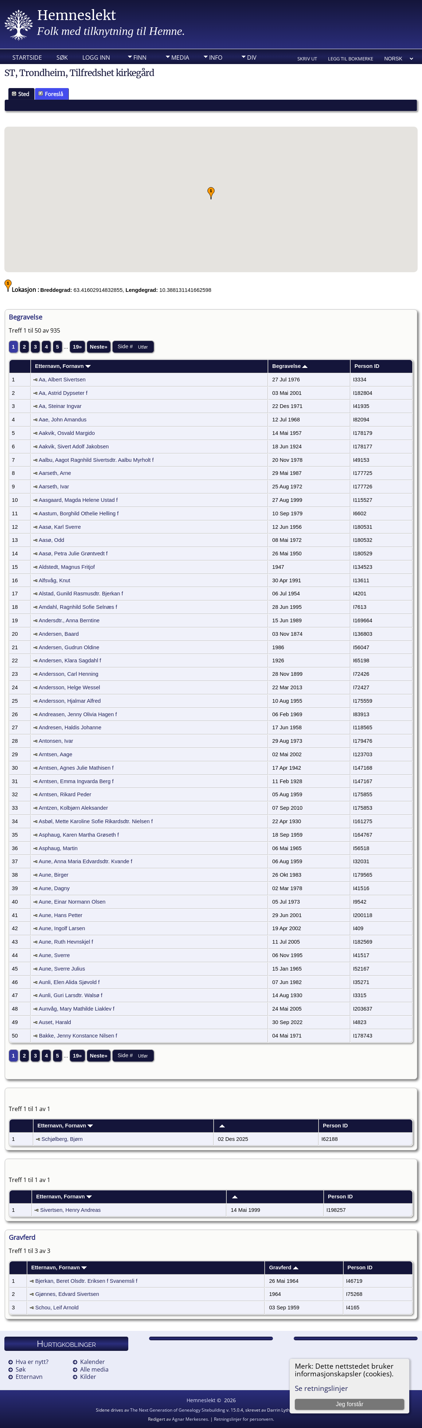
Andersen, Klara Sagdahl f (70, 660)
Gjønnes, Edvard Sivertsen (67, 1294)
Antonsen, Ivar (56, 741)
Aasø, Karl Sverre (60, 527)
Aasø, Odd (51, 540)
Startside (27, 57)
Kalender (92, 1362)
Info (215, 57)
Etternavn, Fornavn (63, 366)
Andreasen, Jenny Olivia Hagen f (78, 714)
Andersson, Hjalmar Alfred (70, 701)
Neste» (99, 347)
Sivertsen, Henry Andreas (70, 1210)
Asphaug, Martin (58, 848)
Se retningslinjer (321, 1388)
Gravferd (283, 1267)
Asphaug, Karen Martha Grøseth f (79, 835)
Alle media (94, 1369)
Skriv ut (307, 58)
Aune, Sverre (54, 955)
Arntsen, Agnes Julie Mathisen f (76, 768)
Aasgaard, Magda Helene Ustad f (78, 500)
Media (180, 57)
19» (77, 347)
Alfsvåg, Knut (54, 580)
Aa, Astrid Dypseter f (63, 393)
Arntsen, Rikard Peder (65, 794)
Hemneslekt (76, 15)
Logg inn (96, 57)
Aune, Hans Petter (60, 915)
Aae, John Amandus (62, 420)
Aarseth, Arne (55, 473)
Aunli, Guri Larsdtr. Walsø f (70, 995)
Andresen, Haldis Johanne (70, 727)
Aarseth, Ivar (54, 486)
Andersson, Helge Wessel (69, 687)
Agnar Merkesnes (190, 1419)
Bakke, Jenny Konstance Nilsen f (78, 1036)
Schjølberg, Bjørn (62, 1139)
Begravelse (290, 366)
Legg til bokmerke (350, 58)
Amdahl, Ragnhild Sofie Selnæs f (78, 607)
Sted (20, 94)
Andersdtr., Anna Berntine (69, 620)
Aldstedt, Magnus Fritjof (67, 567)
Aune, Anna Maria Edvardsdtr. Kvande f (85, 861)
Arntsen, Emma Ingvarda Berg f (76, 781)
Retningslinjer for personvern (243, 1419)
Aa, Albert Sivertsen (62, 379)
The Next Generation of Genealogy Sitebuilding (177, 1410)
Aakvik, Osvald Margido (67, 433)
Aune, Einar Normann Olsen (72, 902)
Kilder (88, 1377)
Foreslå (50, 94)
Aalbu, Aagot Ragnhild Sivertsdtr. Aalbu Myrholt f (96, 460)
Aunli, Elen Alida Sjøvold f (69, 982)
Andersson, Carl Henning (68, 674)
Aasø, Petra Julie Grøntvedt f (73, 553)
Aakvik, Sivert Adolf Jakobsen (74, 446)
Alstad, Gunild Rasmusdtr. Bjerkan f (81, 593)
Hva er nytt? (32, 1362)
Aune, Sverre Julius (62, 969)
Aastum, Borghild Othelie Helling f (78, 513)
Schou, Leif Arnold (57, 1307)
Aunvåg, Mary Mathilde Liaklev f (76, 1009)
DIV (252, 57)
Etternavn (29, 1377)
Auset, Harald (55, 1022)
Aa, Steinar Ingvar (60, 406)
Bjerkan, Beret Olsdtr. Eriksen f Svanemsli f (86, 1281)
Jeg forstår (349, 1404)
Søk (62, 57)
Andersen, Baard (59, 634)
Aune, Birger (53, 875)
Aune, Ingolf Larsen (62, 928)
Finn (139, 57)
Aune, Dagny (54, 888)
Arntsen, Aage (55, 754)
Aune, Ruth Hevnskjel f (66, 942)
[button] (211, 193)
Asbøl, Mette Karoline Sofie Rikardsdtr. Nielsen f (96, 821)
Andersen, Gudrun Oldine (69, 647)
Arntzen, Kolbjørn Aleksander (73, 808)
